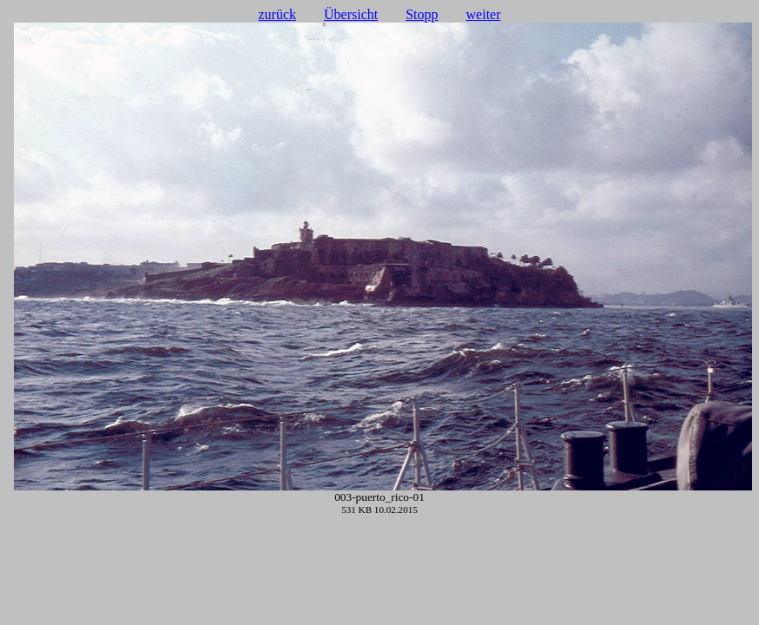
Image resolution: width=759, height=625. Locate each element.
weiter (483, 14)
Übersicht (351, 14)
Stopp (422, 14)
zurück (277, 14)
